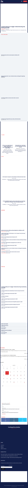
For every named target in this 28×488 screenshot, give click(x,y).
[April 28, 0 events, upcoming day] (7, 383)
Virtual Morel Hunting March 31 (6, 404)
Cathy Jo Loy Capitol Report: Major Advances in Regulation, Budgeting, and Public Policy (7, 146)
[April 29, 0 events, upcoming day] (10, 383)
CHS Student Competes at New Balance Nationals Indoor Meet (14, 176)
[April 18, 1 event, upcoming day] (21, 376)
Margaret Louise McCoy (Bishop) (6, 330)
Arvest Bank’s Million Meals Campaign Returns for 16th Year (11, 242)
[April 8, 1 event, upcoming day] (10, 373)
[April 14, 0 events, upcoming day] (7, 376)
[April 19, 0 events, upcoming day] (24, 376)
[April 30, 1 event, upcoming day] (14, 383)
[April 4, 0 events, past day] (21, 369)
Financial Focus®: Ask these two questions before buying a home (20, 146)
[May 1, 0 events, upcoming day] (17, 383)
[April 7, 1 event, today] (7, 373)
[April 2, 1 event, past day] (14, 369)
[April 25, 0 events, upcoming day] (21, 380)
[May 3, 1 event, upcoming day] (24, 383)
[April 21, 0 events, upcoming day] (7, 380)
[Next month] (25, 365)
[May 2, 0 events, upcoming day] (21, 383)
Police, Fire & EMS (3, 231)
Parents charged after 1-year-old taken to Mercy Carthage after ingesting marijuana (13, 76)
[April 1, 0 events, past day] (10, 369)
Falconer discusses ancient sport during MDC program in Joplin (11, 301)
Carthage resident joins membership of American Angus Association (12, 290)
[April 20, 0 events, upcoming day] (3, 380)
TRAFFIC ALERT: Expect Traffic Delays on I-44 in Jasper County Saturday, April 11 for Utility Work (13, 234)
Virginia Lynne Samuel (4, 325)
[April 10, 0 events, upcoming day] (17, 373)
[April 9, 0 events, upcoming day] (14, 373)
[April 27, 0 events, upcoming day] (3, 383)
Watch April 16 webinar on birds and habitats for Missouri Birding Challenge (14, 239)
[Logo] (2, 1)
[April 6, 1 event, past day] (3, 373)
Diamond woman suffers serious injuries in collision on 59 (12, 230)
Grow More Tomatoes (4, 296)
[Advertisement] (14, 476)
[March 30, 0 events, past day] (3, 369)
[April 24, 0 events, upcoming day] (17, 380)
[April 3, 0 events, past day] (17, 369)
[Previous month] (2, 365)
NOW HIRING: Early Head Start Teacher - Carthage (8, 349)
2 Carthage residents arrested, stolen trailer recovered (10, 251)
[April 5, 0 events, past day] (24, 369)
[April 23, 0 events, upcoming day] (14, 380)
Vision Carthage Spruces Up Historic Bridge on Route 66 (10, 304)
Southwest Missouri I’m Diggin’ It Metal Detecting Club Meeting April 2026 (13, 27)
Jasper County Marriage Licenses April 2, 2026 (9, 245)
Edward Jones (18, 148)
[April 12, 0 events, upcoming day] (24, 373)
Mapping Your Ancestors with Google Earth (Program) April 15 (10, 412)
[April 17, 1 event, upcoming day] (17, 376)
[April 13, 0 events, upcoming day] (3, 376)
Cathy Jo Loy (5, 149)
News (2, 235)
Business (2, 243)
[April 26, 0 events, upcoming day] (24, 380)
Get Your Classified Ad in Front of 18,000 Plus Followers (8, 355)
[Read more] (26, 353)
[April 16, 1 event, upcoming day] (14, 376)
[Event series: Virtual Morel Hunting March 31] (9, 403)
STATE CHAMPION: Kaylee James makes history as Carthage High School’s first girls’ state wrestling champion (14, 201)
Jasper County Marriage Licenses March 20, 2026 (9, 307)
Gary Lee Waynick (4, 332)
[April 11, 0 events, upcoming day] (21, 373)
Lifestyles (2, 246)
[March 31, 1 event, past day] (7, 369)
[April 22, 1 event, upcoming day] (10, 380)
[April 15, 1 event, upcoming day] (10, 376)
